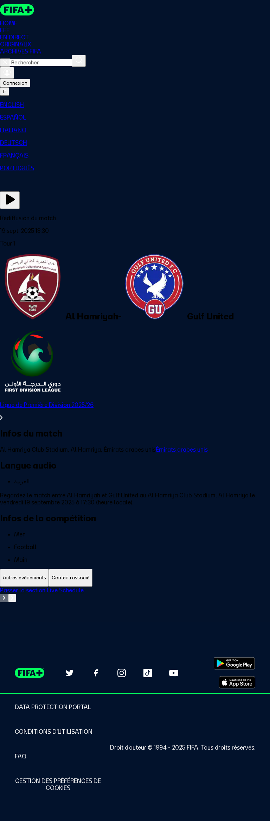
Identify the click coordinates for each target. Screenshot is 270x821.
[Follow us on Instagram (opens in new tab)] (121, 673)
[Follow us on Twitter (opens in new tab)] (69, 673)
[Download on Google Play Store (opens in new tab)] (234, 663)
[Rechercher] (79, 61)
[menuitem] (135, 104)
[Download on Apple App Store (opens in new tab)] (237, 682)
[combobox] (41, 62)
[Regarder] (10, 200)
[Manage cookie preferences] (58, 784)
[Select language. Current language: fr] (4, 91)
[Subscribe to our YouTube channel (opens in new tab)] (173, 673)
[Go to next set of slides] (12, 598)
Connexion (15, 83)
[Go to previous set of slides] (4, 598)
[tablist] (135, 578)
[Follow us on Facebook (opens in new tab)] (95, 673)
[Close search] (5, 62)
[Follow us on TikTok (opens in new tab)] (147, 673)
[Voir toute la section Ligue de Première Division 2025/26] (135, 411)
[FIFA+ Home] (17, 10)
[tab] (24, 578)
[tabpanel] (135, 604)
